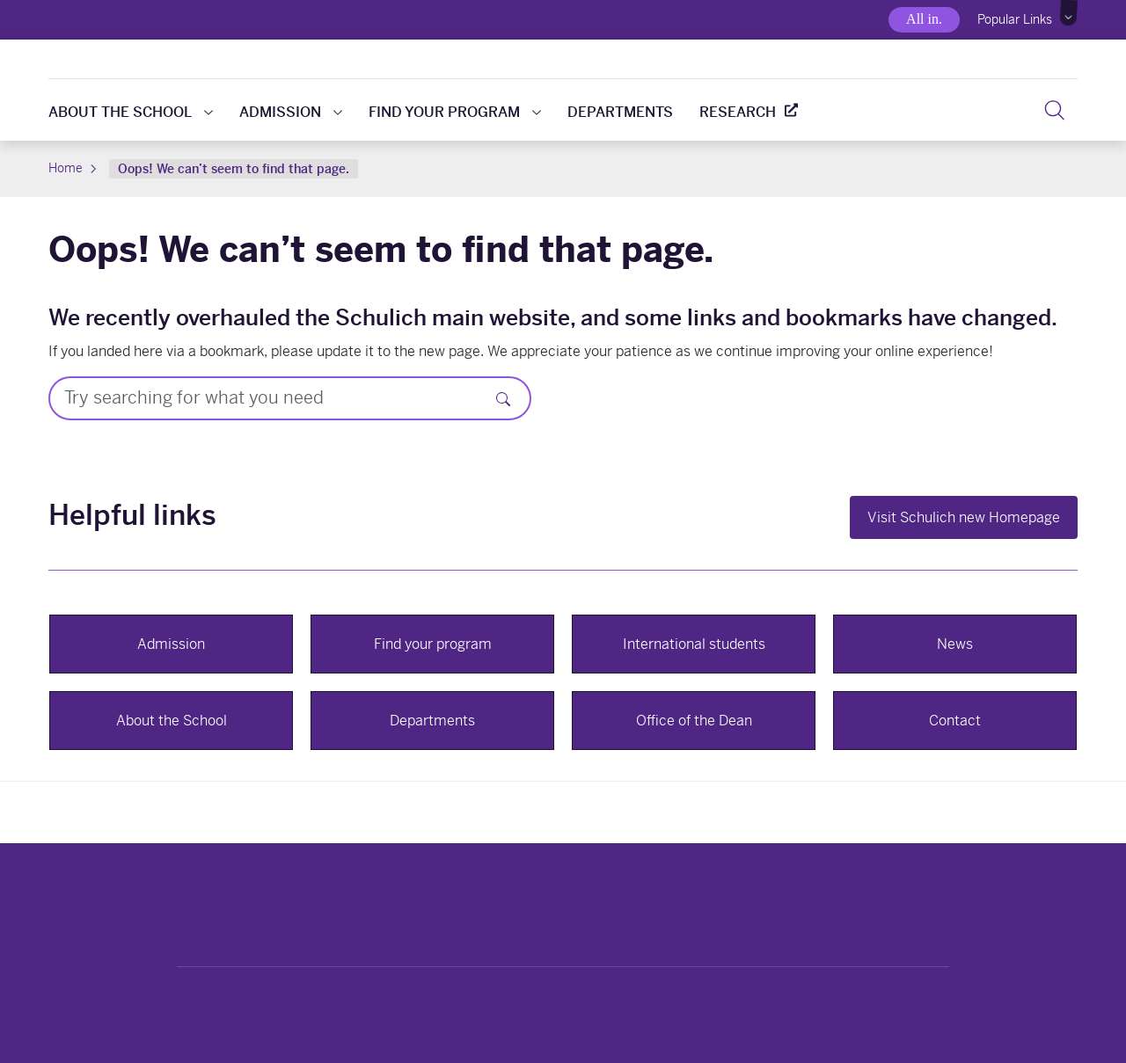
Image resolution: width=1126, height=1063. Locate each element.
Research (737, 112)
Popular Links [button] (1014, 19)
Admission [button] (171, 644)
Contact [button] (955, 720)
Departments (620, 112)
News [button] (955, 644)
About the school (130, 112)
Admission (290, 112)
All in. (924, 18)
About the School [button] (171, 720)
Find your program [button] (433, 644)
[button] (1069, 13)
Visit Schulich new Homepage (963, 517)
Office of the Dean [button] (694, 720)
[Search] (503, 398)
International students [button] (694, 644)
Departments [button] (432, 720)
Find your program (455, 112)
